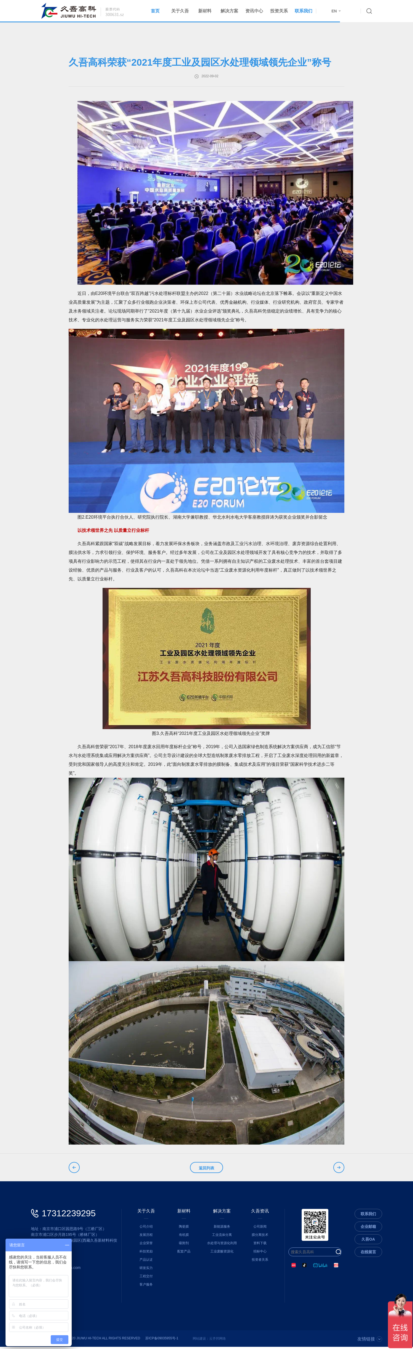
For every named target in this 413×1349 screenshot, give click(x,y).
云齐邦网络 (217, 1340)
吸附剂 (184, 1245)
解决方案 (229, 11)
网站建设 (199, 1340)
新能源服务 (222, 1228)
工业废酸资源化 (222, 1253)
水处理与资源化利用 (222, 1245)
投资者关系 (260, 1261)
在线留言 (368, 1254)
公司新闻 (260, 1228)
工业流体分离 (222, 1237)
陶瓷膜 (184, 1228)
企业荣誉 (146, 1245)
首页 (155, 11)
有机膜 (184, 1237)
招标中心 (260, 1253)
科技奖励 (146, 1253)
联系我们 (303, 11)
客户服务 (146, 1286)
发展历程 (146, 1237)
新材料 (204, 11)
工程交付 (146, 1278)
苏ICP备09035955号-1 (161, 1340)
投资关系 (279, 11)
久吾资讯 (260, 1213)
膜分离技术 (260, 1237)
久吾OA (368, 1241)
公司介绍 (146, 1228)
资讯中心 (254, 11)
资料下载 (260, 1245)
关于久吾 (180, 11)
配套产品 (184, 1253)
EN (336, 11)
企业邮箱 (368, 1229)
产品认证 (146, 1261)
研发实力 (146, 1270)
